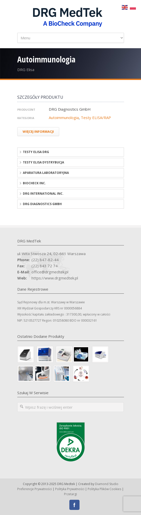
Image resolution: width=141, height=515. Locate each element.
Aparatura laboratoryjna (46, 173)
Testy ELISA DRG (36, 152)
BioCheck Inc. (34, 183)
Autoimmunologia (64, 117)
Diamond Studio (106, 484)
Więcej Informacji (38, 131)
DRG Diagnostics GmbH (42, 204)
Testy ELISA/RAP (96, 117)
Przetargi (70, 494)
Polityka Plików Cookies (104, 489)
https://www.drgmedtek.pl (55, 277)
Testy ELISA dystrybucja (43, 162)
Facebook (74, 505)
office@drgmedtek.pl (50, 271)
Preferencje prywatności (34, 489)
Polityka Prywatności (69, 489)
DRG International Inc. (43, 193)
